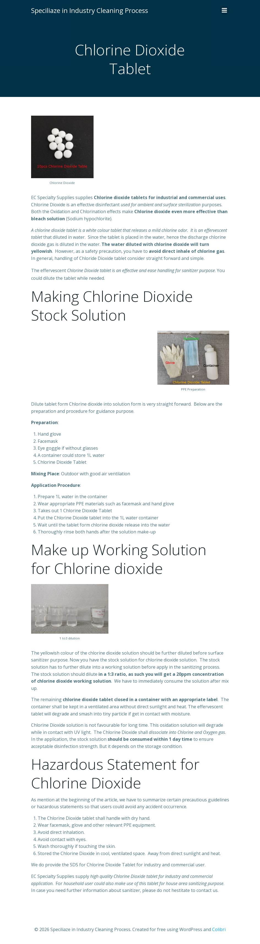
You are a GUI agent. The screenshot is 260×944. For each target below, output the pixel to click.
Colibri (219, 929)
